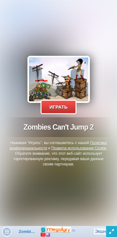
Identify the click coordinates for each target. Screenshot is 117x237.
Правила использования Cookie (78, 148)
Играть (58, 107)
